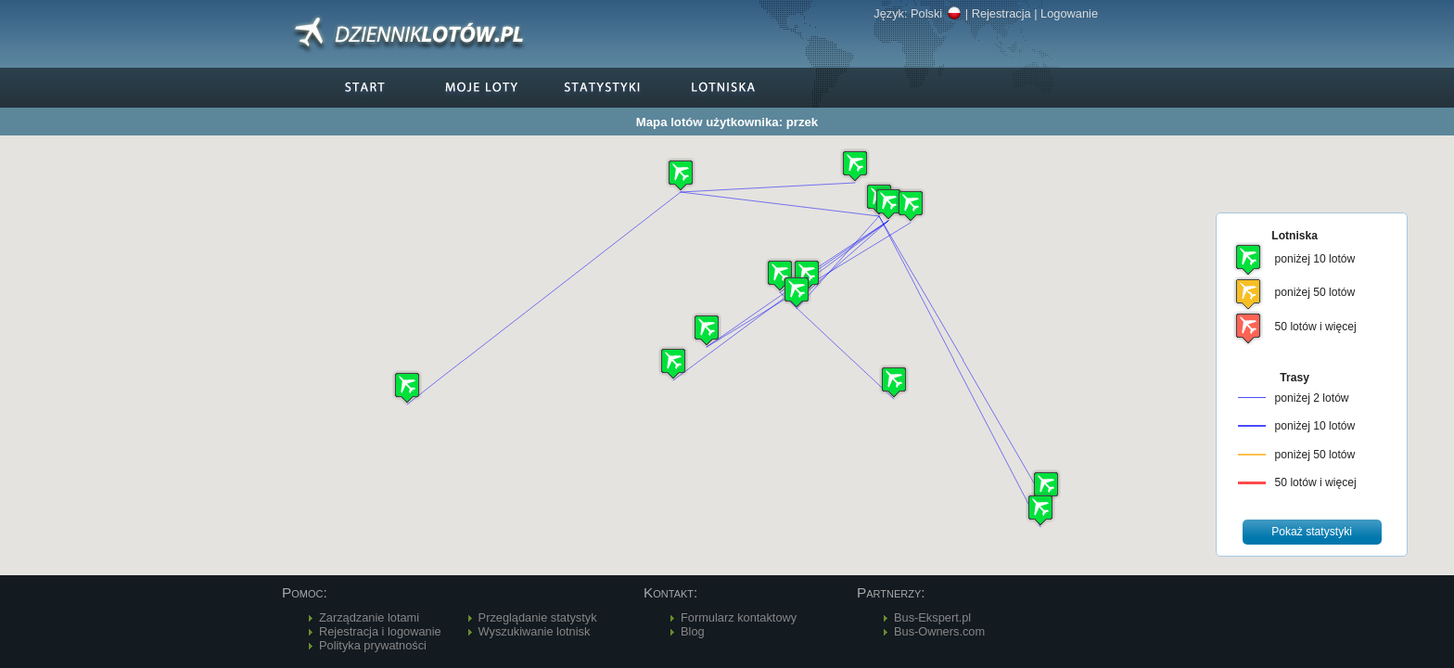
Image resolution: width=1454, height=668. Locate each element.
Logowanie (1069, 13)
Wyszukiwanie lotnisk (534, 631)
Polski (936, 13)
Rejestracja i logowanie (380, 631)
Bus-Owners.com (939, 631)
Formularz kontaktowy (739, 617)
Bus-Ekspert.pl (932, 617)
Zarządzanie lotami (369, 617)
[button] (888, 203)
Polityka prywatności (373, 645)
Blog (693, 631)
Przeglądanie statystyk (537, 617)
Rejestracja (1001, 13)
